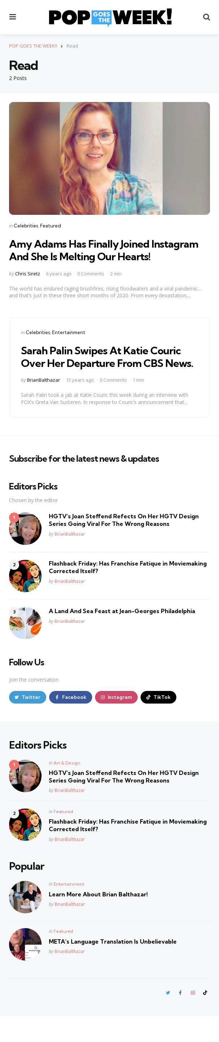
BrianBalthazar (43, 405)
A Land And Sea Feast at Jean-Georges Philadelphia (122, 636)
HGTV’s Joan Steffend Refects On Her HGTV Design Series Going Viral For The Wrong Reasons (124, 545)
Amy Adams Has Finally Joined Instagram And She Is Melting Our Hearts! (95, 256)
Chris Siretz (27, 286)
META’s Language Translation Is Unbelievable (113, 967)
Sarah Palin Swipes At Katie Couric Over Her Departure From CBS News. (109, 375)
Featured (50, 226)
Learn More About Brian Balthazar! (98, 919)
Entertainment (68, 345)
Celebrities (26, 226)
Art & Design (66, 788)
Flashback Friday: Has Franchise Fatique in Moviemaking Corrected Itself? (128, 592)
